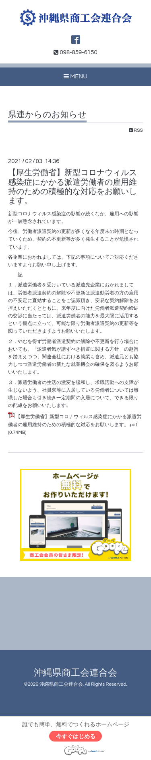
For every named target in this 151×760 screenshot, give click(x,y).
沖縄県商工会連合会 (75, 673)
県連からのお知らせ (47, 114)
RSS (136, 130)
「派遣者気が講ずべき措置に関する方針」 (78, 349)
